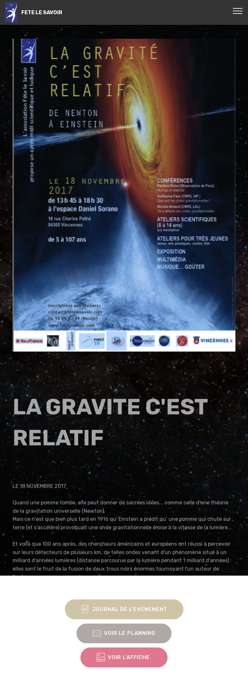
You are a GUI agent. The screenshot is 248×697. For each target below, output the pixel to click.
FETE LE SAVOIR (41, 12)
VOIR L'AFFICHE (124, 667)
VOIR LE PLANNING (124, 643)
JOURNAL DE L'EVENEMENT (124, 619)
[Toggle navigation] (238, 11)
